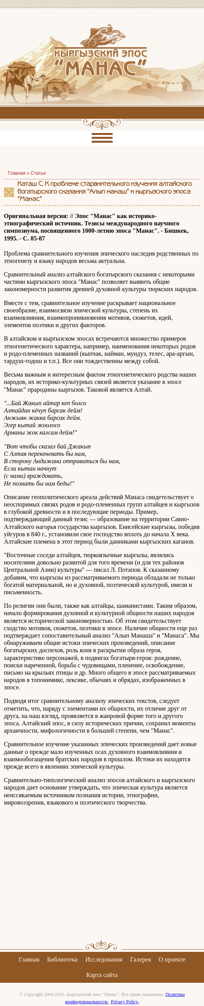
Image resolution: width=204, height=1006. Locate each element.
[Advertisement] (102, 880)
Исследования (103, 959)
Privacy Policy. (125, 1001)
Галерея (140, 959)
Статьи (38, 173)
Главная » (19, 173)
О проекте (172, 959)
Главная (29, 959)
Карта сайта (102, 975)
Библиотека (62, 959)
